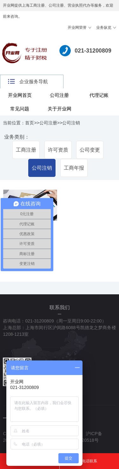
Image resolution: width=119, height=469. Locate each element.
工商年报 (74, 168)
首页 (29, 122)
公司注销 (71, 122)
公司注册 (59, 95)
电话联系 (89, 461)
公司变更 (90, 150)
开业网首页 (20, 95)
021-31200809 (93, 50)
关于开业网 (59, 108)
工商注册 (26, 150)
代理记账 (99, 95)
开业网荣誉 (77, 27)
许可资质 (58, 150)
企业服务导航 (33, 81)
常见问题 (19, 108)
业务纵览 (103, 27)
